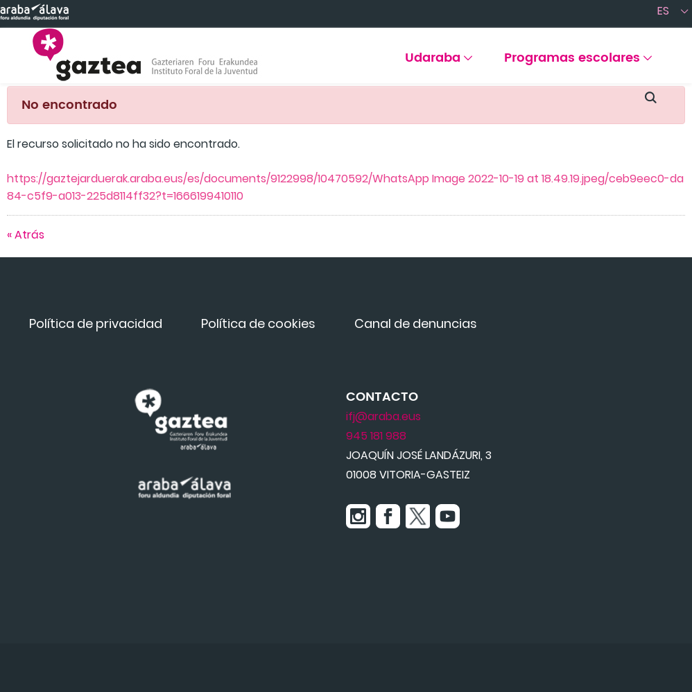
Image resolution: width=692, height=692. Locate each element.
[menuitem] (438, 62)
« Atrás (25, 235)
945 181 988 (376, 436)
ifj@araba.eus (383, 416)
